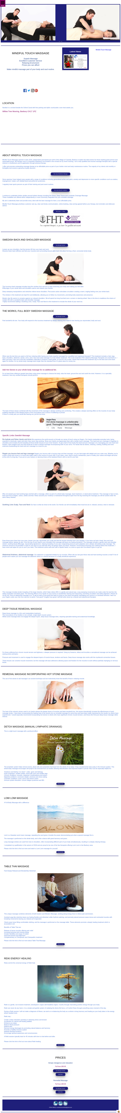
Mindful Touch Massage (103, 50)
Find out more (60, 783)
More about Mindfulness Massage (60, 173)
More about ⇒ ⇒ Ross (60, 211)
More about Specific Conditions (60, 190)
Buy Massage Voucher (60, 245)
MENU (2, 3)
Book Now (60, 1074)
